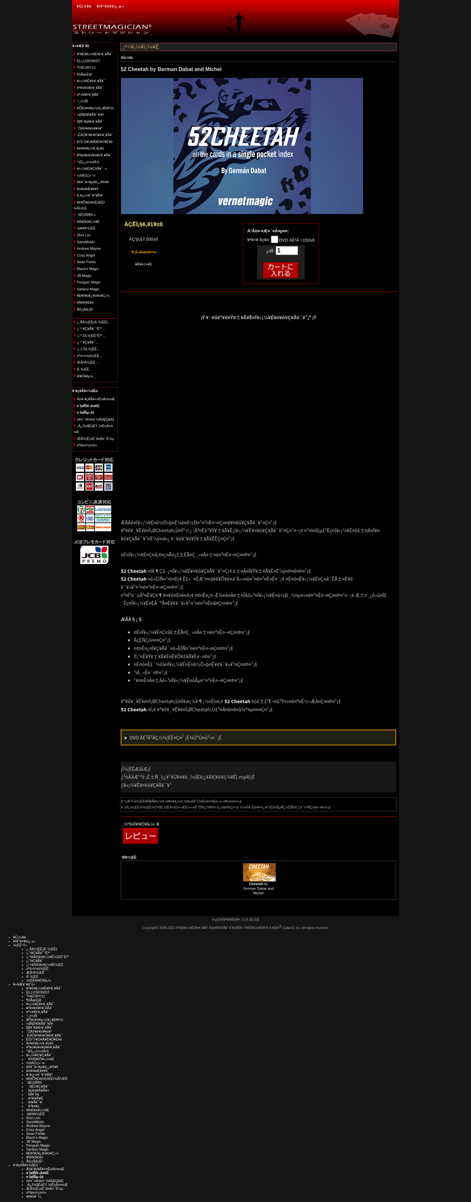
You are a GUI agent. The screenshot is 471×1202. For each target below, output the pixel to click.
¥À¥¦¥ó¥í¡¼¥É (88, 222)
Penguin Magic (89, 282)
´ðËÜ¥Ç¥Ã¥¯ (37, 1086)
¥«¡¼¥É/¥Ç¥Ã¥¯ (39, 1055)
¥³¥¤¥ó (32, 1106)
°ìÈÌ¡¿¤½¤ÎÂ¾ (88, 162)
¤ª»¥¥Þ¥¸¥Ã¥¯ (88, 95)
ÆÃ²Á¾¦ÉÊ (35, 972)
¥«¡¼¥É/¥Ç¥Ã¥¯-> (92, 169)
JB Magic (84, 276)
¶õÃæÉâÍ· (85, 74)
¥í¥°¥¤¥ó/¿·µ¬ (110, 6)
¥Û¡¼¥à (84, 6)
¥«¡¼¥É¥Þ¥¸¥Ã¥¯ (91, 81)
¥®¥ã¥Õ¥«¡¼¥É (40, 1059)
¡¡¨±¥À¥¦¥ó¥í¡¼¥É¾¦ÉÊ (44, 965)
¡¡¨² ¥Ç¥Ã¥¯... (88, 342)
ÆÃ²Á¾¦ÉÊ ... (88, 362)
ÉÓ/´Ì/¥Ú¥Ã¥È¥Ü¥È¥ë (95, 142)
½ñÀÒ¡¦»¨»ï (86, 175)
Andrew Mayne (89, 248)
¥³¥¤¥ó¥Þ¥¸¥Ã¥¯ (90, 88)
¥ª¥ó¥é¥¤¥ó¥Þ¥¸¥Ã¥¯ (94, 155)
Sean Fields (86, 262)
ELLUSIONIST (88, 61)
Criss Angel (86, 255)
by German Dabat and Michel (258, 888)
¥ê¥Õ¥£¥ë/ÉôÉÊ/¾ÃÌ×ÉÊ (46, 1079)
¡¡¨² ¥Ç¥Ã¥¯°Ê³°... (91, 329)
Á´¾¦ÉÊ (32, 976)
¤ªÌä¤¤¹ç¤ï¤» (87, 445)
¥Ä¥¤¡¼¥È (143, 264)
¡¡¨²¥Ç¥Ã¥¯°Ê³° (38, 953)
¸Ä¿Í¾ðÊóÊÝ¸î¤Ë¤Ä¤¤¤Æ (47, 1185)
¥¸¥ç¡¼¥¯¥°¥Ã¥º (90, 195)
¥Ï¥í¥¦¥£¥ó (85, 302)
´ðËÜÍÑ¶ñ (34, 1082)
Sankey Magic (88, 289)
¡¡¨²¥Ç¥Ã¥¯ (35, 961)
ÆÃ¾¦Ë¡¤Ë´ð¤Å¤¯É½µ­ (95, 439)
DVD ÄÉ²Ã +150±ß (296, 240)
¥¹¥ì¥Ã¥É (34, 1098)
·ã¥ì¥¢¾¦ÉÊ (86, 228)
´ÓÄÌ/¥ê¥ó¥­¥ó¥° (90, 128)
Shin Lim (84, 235)
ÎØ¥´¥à (32, 1094)
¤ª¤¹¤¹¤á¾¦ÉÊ (37, 969)
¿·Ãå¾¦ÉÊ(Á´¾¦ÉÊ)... (94, 322)
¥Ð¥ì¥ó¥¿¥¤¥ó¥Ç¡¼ (93, 296)
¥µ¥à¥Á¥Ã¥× (37, 1090)
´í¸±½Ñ (82, 101)
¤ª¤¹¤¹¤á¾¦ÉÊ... (89, 356)
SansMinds (86, 242)
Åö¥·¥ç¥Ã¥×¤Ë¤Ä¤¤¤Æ (96, 399)
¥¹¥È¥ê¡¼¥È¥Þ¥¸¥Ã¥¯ (95, 54)
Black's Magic (88, 269)
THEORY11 (86, 67)
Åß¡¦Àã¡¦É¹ (85, 309)
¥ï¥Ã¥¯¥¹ (34, 1102)
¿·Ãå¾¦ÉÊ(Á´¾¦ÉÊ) (41, 949)
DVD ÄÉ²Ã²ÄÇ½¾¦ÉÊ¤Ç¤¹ (176, 737)
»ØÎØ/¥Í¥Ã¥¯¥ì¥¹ (90, 115)
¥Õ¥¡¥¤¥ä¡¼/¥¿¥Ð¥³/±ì (95, 108)
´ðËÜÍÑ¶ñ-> (86, 215)
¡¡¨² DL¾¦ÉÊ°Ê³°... (91, 335)
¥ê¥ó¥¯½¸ (34, 1196)
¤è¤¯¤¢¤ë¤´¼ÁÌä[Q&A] (95, 419)
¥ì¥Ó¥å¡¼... (86, 376)
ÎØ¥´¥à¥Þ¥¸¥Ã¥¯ (90, 121)
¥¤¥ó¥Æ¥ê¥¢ (87, 189)
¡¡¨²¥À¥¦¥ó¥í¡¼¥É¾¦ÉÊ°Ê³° (47, 957)
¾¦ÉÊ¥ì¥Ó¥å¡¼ (38, 980)
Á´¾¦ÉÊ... (84, 369)
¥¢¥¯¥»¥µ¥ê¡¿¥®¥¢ (93, 182)
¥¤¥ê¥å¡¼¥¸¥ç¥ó (90, 148)
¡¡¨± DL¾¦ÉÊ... (88, 349)
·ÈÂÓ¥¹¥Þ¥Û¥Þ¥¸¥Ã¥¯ (95, 135)
